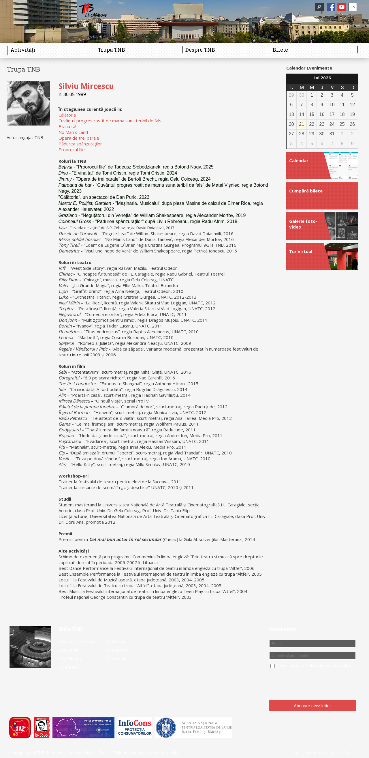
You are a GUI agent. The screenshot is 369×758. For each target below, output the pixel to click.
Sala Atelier (117, 650)
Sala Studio (69, 650)
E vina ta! (67, 126)
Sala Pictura (69, 658)
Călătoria (67, 115)
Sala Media (116, 658)
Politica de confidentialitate (330, 665)
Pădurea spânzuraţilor (80, 144)
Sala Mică (115, 641)
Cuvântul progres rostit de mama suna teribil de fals (110, 120)
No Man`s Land (73, 132)
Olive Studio (345, 752)
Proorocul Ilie (72, 149)
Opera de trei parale (79, 138)
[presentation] (313, 684)
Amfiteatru (69, 667)
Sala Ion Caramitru (76, 641)
